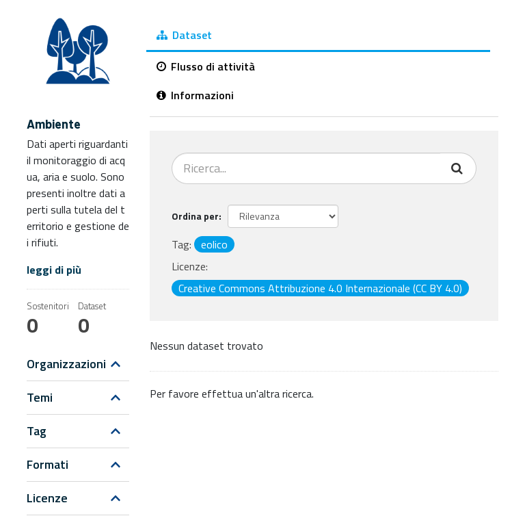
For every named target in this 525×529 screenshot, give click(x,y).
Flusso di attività (206, 66)
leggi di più (54, 269)
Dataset (184, 35)
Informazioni (195, 95)
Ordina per (195, 216)
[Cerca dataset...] (306, 168)
